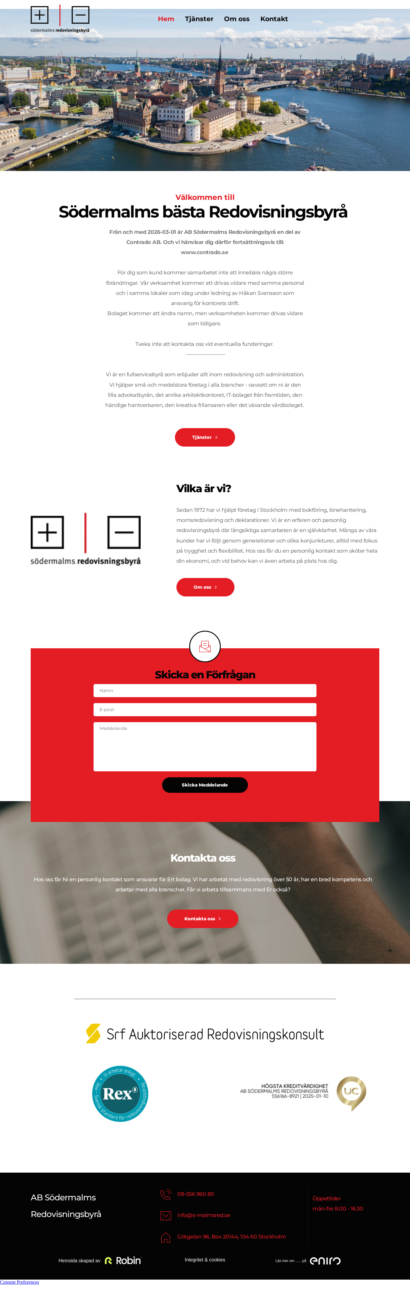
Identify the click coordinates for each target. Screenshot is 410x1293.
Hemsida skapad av (78, 1268)
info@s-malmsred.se (203, 1223)
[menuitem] (166, 19)
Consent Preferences (19, 1290)
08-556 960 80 (195, 1202)
